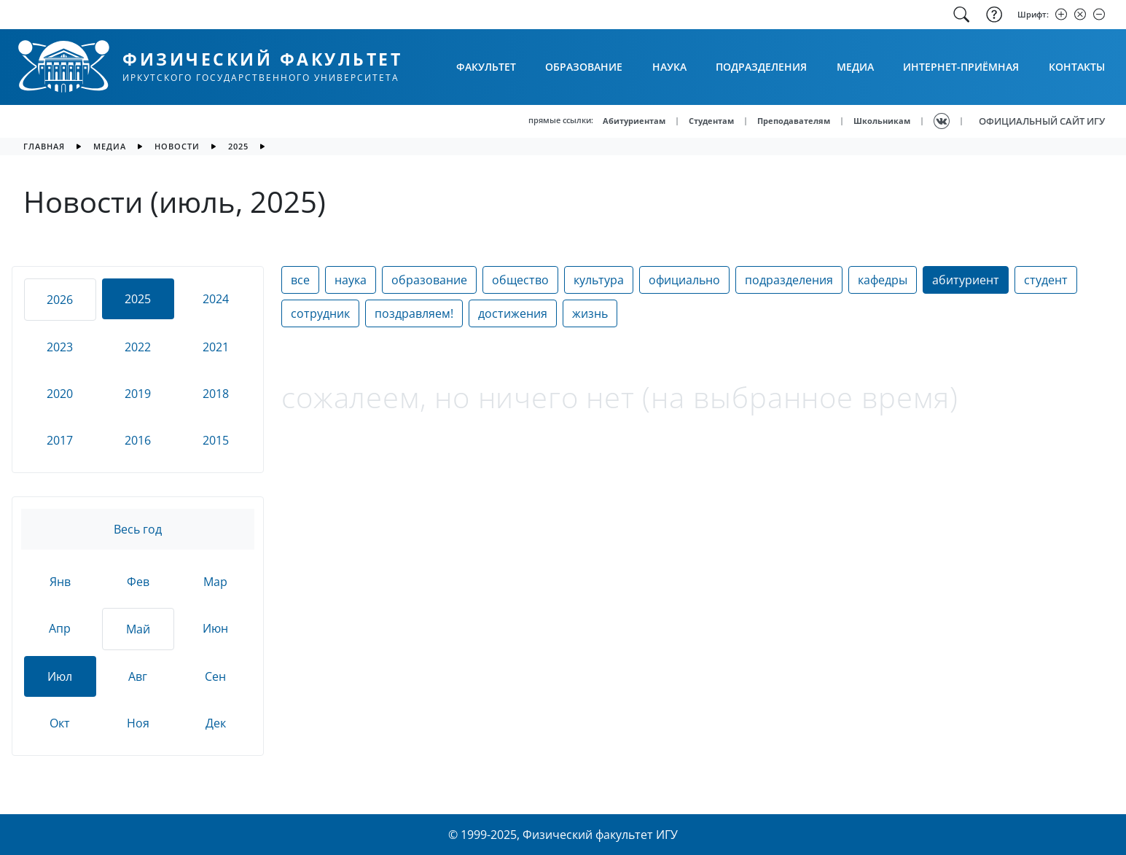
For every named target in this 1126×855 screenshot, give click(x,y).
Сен (215, 676)
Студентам (711, 120)
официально (684, 280)
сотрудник (320, 313)
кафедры (882, 280)
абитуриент (965, 280)
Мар (215, 582)
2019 (138, 394)
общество (520, 280)
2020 (60, 394)
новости (177, 146)
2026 (60, 300)
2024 (216, 299)
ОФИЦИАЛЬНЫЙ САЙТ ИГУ (1042, 121)
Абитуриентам (634, 120)
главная (44, 146)
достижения (512, 313)
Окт (60, 723)
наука (351, 280)
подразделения (789, 280)
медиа (109, 146)
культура (599, 280)
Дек (216, 723)
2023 (60, 347)
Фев (138, 582)
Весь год (138, 529)
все (300, 280)
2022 (138, 347)
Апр (60, 628)
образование (429, 280)
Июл (59, 676)
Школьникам (881, 120)
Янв (60, 582)
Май (138, 629)
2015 (216, 440)
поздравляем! (414, 313)
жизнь (590, 313)
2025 (238, 146)
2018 (216, 394)
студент (1046, 280)
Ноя (138, 723)
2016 (138, 440)
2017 (60, 440)
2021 (216, 347)
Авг (137, 676)
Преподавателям (793, 120)
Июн (215, 628)
